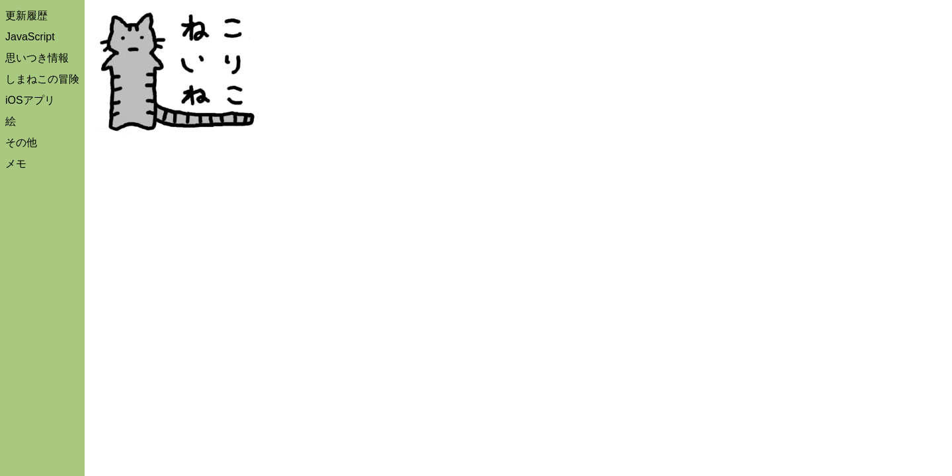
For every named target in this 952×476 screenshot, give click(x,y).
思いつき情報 (37, 57)
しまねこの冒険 (42, 79)
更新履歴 (26, 15)
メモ (15, 163)
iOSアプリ (30, 100)
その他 (21, 142)
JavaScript (30, 36)
